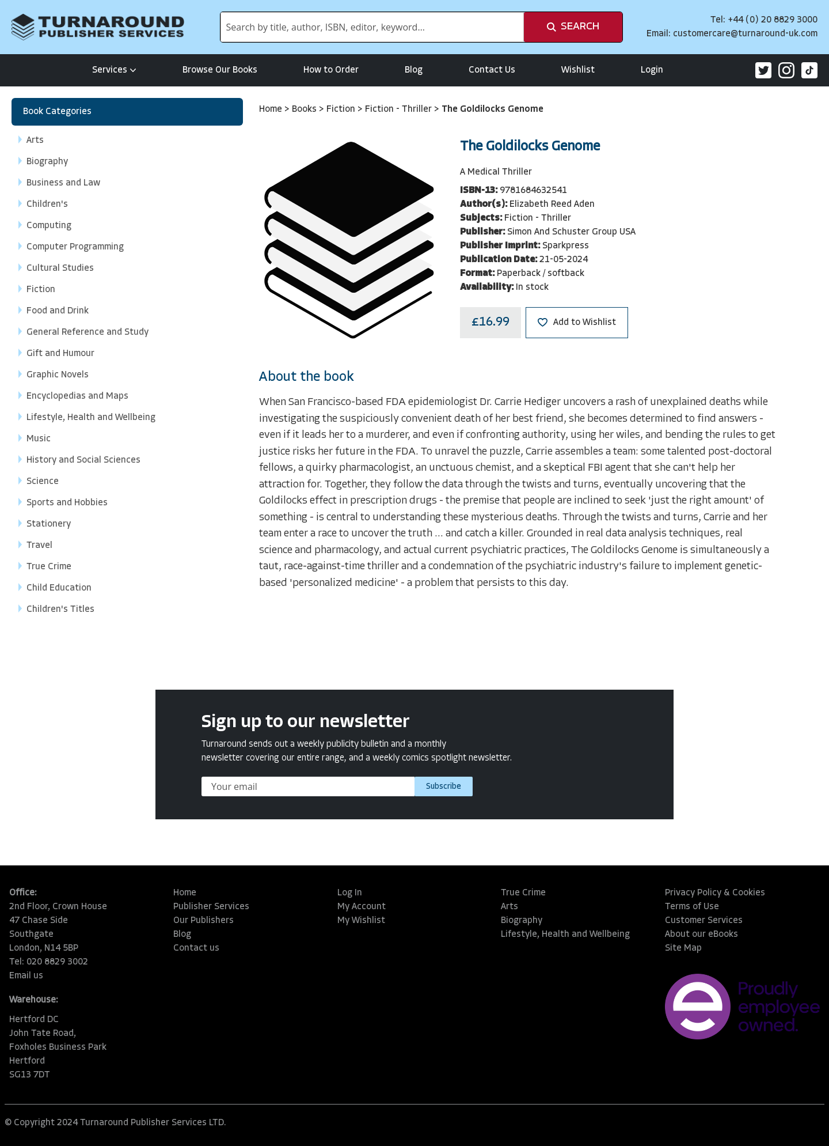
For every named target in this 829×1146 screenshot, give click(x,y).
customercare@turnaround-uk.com (745, 34)
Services (114, 70)
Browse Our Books (219, 70)
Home (271, 109)
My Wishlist (361, 920)
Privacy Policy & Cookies (715, 893)
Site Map (683, 948)
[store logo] (98, 27)
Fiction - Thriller (399, 109)
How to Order (331, 70)
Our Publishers (203, 920)
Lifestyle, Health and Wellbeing (565, 934)
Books (305, 109)
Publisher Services (211, 906)
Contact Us (492, 70)
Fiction (342, 109)
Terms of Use (692, 906)
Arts (509, 906)
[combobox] (372, 27)
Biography (521, 920)
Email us (26, 976)
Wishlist (578, 70)
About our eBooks (701, 934)
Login (652, 70)
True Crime (523, 893)
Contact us (196, 948)
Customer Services (704, 920)
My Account (361, 906)
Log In (349, 893)
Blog (414, 70)
